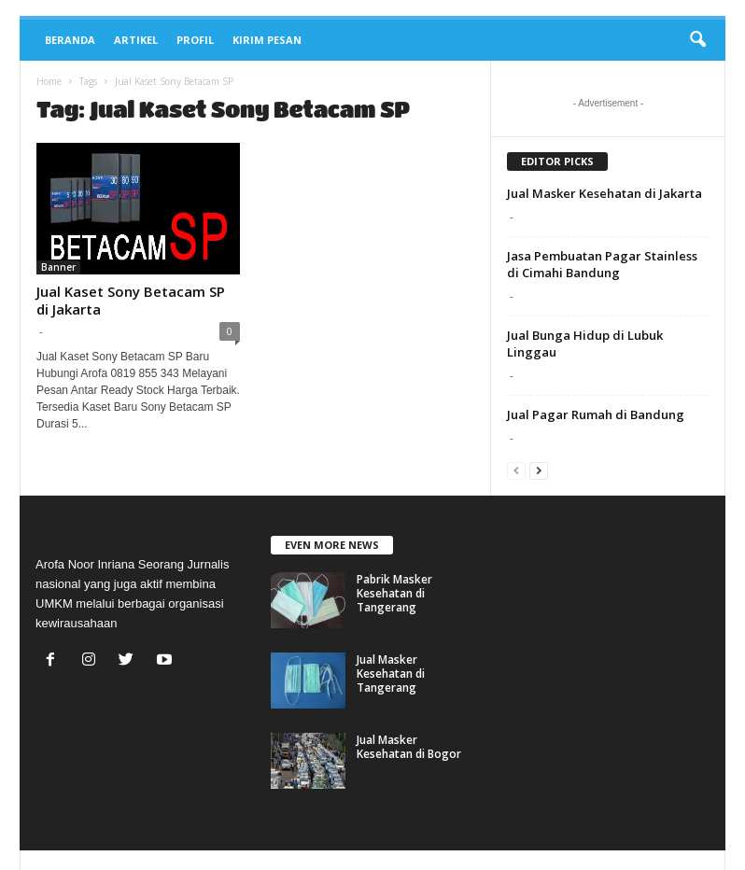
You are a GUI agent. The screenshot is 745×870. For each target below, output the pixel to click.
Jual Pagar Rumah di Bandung (595, 414)
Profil (195, 40)
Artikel (136, 40)
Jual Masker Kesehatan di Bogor (409, 747)
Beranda (70, 40)
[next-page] (538, 470)
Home (49, 81)
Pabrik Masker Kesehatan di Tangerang (394, 593)
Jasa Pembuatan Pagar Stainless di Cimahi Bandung (602, 264)
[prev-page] (516, 470)
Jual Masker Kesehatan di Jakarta (604, 193)
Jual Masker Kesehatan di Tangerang (391, 673)
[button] (697, 40)
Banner (58, 267)
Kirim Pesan (267, 40)
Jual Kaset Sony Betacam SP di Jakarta (130, 300)
